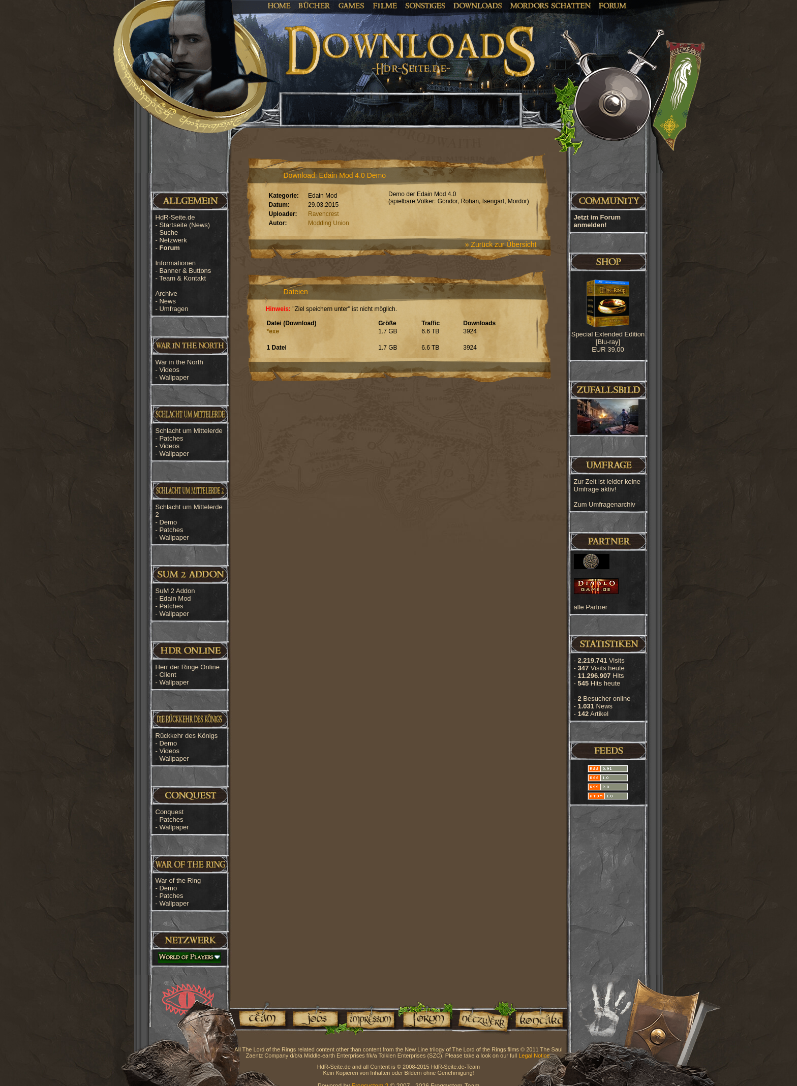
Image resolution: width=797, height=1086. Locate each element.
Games (351, 5)
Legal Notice (533, 1055)
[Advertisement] (746, 325)
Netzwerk (173, 240)
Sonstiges (425, 5)
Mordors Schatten (550, 5)
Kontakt (539, 1018)
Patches (171, 438)
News (167, 301)
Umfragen (173, 309)
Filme (385, 5)
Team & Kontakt (182, 278)
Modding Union (328, 223)
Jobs (314, 1018)
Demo (168, 522)
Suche (168, 232)
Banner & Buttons (185, 270)
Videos (169, 370)
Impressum (369, 1018)
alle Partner (590, 607)
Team (259, 1018)
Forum (613, 5)
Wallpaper (174, 377)
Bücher (314, 5)
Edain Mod (175, 598)
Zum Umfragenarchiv (604, 504)
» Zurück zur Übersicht (501, 244)
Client (167, 674)
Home (279, 5)
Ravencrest (323, 214)
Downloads (478, 5)
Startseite (184, 225)
